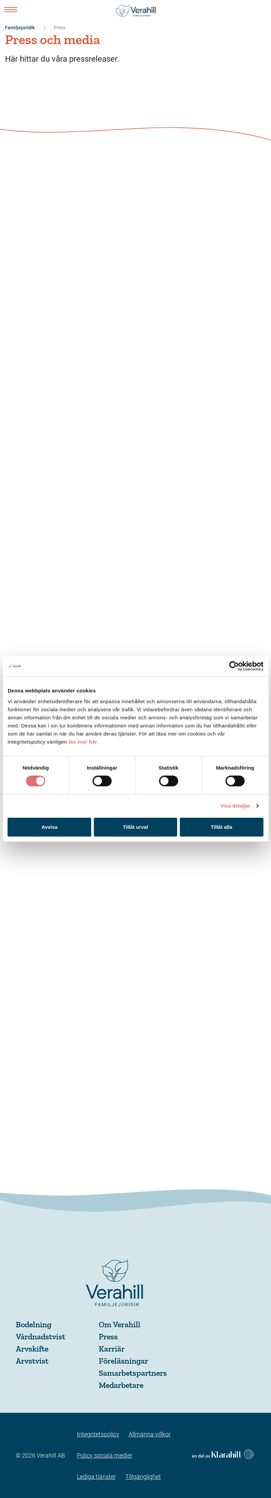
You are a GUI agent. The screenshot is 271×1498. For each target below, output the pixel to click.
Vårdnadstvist (40, 1336)
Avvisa (49, 827)
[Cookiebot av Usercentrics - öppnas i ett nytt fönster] (234, 666)
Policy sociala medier (104, 1455)
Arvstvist (32, 1361)
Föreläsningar (123, 1361)
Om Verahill (119, 1324)
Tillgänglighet (143, 1476)
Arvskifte (32, 1349)
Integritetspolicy (98, 1434)
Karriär (112, 1349)
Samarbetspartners (133, 1373)
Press (108, 1336)
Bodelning (33, 1324)
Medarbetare (121, 1385)
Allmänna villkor (150, 1434)
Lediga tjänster (96, 1476)
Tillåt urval (135, 827)
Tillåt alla (221, 827)
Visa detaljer (235, 806)
